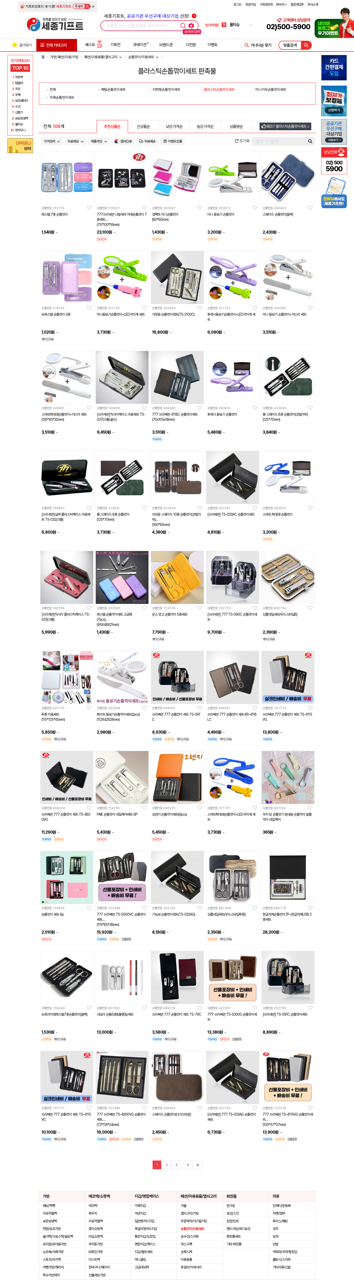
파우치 (93, 1213)
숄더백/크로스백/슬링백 (58, 1236)
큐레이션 (139, 44)
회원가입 (250, 4)
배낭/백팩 (49, 1206)
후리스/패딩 (280, 1221)
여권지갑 (140, 1213)
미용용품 (186, 1259)
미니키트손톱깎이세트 (270, 89)
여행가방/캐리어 (53, 1267)
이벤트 (213, 44)
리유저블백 (50, 1213)
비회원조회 (266, 4)
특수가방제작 (51, 1275)
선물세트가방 (97, 1275)
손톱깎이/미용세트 (192, 1229)
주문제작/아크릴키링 (194, 1221)
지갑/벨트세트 (144, 1252)
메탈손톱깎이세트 (113, 89)
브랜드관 (166, 44)
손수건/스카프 (190, 1236)
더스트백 (94, 1259)
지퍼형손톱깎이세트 (166, 89)
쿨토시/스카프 (282, 1259)
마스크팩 (186, 1244)
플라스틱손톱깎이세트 (219, 89)
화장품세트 (234, 1236)
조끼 (275, 1229)
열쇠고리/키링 (190, 1213)
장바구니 (281, 4)
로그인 (237, 4)
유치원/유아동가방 (54, 1244)
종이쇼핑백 (96, 1229)
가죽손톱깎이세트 (62, 97)
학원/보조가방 (52, 1229)
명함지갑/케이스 (145, 1244)
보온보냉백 (50, 1221)
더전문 (191, 44)
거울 (183, 1206)
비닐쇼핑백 (96, 1236)
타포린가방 (96, 1252)
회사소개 (313, 4)
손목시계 (186, 1252)
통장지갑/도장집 (145, 1236)
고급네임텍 (142, 1267)
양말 (275, 1244)
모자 (275, 1236)
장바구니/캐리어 (99, 1267)
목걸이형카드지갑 (146, 1229)
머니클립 (140, 1259)
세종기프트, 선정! (150, 16)
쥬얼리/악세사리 (191, 1267)
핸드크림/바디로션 (238, 1229)
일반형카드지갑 (144, 1221)
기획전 (115, 44)
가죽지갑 (140, 1206)
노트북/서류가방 (53, 1252)
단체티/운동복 (282, 1206)
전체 (53, 89)
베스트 (93, 45)
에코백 (93, 1206)
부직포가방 (96, 1244)
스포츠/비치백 (52, 1259)
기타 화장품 (234, 1244)
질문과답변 (297, 4)
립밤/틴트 (233, 1221)
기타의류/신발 (282, 1267)
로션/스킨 (233, 1213)
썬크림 (231, 1206)
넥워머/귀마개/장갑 (285, 1252)
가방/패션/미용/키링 (64, 57)
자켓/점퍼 (279, 1213)
